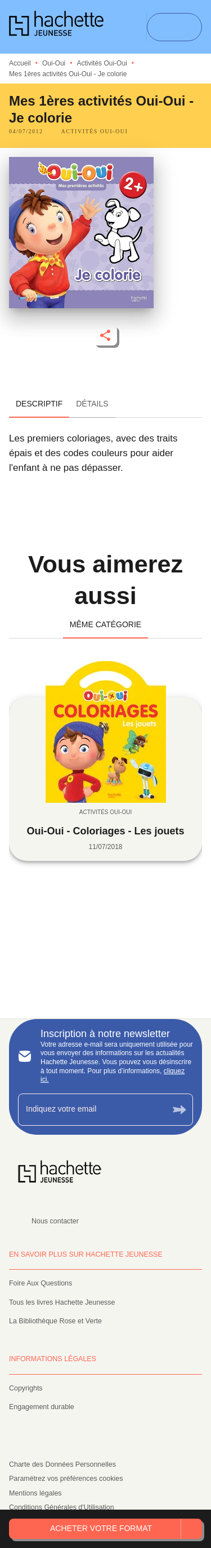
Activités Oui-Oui (102, 63)
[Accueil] (56, 27)
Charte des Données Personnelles (62, 1464)
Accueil (20, 63)
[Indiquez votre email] (91, 1110)
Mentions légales (35, 1493)
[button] (95, 131)
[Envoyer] (179, 1110)
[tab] (39, 404)
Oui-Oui (53, 63)
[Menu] (174, 27)
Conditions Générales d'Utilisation (61, 1507)
